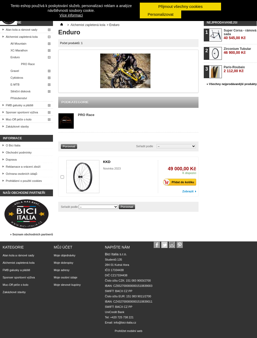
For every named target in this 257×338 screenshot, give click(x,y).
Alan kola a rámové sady (21, 29)
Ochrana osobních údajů (21, 173)
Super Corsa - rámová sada (240, 34)
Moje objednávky (65, 255)
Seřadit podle (144, 146)
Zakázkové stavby (17, 126)
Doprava (11, 159)
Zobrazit (188, 191)
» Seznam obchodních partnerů (31, 234)
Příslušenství (18, 98)
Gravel (14, 70)
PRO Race (28, 64)
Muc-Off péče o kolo (18, 119)
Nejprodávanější (222, 22)
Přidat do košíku (180, 182)
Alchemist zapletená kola (22, 36)
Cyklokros (16, 77)
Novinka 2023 (112, 168)
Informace (12, 138)
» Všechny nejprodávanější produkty (232, 84)
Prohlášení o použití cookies (24, 180)
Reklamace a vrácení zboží (23, 166)
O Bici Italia (13, 145)
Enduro (15, 57)
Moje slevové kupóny (67, 284)
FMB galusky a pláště (19, 105)
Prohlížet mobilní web (128, 330)
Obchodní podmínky (18, 152)
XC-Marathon (19, 50)
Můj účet (63, 247)
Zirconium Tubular (237, 51)
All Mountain (18, 43)
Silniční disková (20, 91)
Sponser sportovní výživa (22, 112)
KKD (106, 162)
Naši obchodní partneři (24, 193)
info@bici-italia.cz (125, 322)
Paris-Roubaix (234, 69)
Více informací (71, 15)
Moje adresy (61, 270)
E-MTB (14, 84)
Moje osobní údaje (65, 277)
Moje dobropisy (63, 262)
